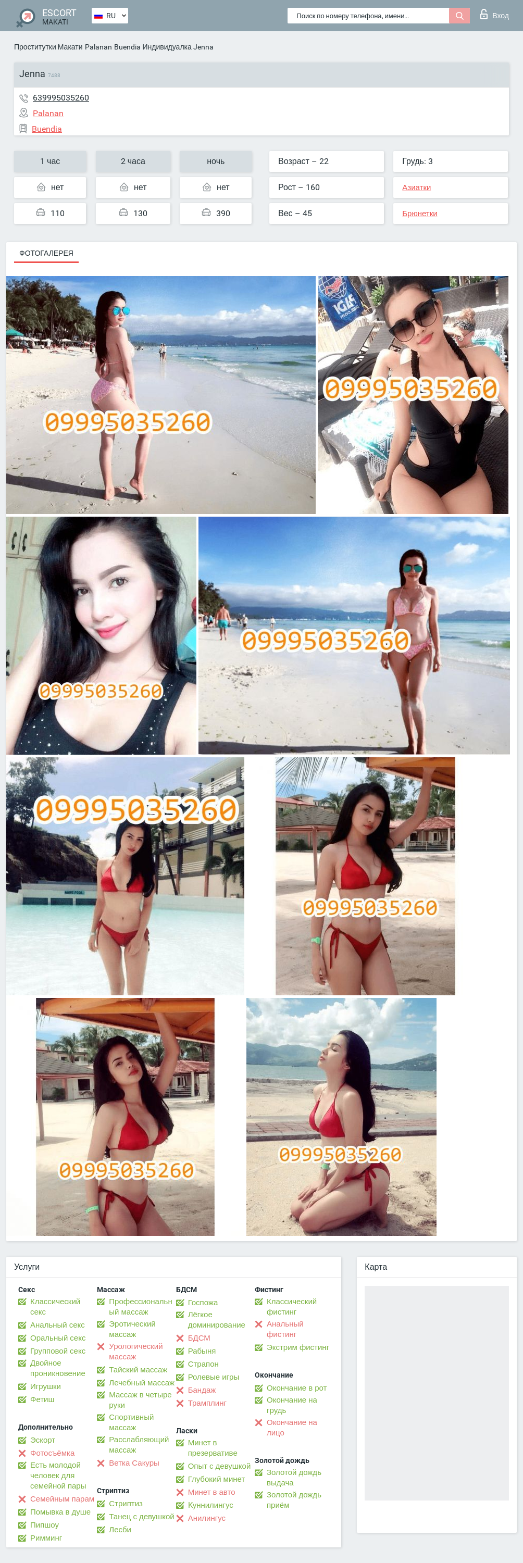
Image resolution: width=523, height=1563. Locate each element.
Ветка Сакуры (134, 1463)
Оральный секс (57, 1338)
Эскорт (42, 1440)
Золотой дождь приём (294, 1500)
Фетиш (42, 1399)
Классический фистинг (292, 1307)
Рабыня (202, 1351)
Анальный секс (57, 1325)
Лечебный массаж (142, 1382)
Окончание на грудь (292, 1405)
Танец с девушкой (141, 1516)
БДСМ (199, 1338)
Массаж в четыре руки (140, 1400)
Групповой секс (57, 1351)
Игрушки (45, 1386)
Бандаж (202, 1390)
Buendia (127, 47)
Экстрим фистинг (298, 1347)
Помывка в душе (60, 1512)
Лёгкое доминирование (216, 1320)
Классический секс (55, 1307)
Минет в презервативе (213, 1448)
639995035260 (61, 98)
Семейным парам (62, 1499)
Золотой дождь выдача (294, 1477)
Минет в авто (211, 1492)
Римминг (46, 1538)
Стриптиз (126, 1503)
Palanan (98, 47)
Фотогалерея (46, 253)
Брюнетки (419, 213)
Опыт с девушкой (219, 1466)
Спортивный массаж (131, 1422)
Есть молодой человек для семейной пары (58, 1475)
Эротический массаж (132, 1329)
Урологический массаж (136, 1351)
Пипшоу (44, 1525)
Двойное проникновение (57, 1368)
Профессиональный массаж (140, 1307)
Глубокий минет (216, 1479)
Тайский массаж (138, 1369)
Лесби (120, 1529)
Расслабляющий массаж (139, 1445)
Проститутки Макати (48, 47)
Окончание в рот (297, 1388)
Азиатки (416, 187)
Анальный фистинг (285, 1329)
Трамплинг (207, 1403)
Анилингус (207, 1518)
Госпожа (203, 1302)
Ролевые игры (214, 1377)
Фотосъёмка (52, 1453)
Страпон (203, 1364)
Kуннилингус (210, 1505)
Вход (494, 14)
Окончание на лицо (292, 1427)
